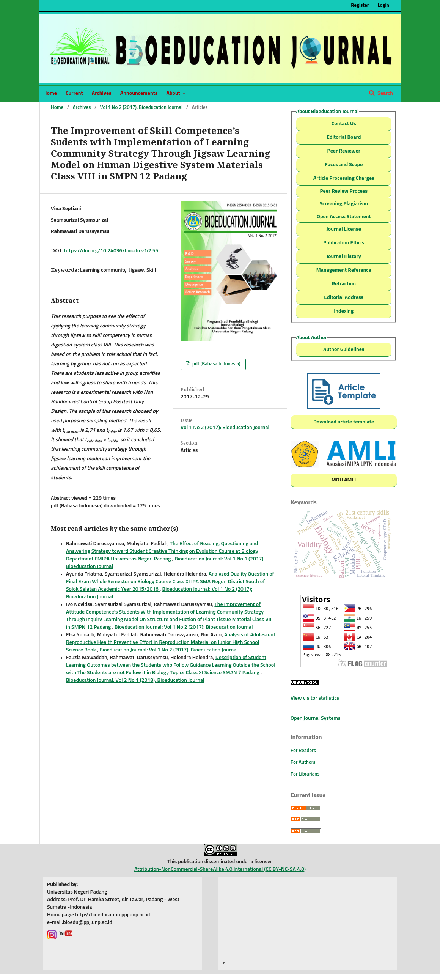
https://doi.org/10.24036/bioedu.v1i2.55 (111, 250)
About (173, 93)
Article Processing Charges (343, 178)
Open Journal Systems (316, 718)
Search (384, 93)
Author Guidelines (343, 349)
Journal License (344, 229)
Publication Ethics (343, 242)
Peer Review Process (344, 191)
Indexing (344, 311)
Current (74, 93)
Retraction (344, 283)
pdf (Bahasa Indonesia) (215, 364)
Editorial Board (344, 137)
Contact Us (344, 123)
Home (50, 93)
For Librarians (305, 774)
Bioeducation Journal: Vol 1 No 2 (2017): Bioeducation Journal (184, 627)
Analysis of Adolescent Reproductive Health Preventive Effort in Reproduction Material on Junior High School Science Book (170, 642)
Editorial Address (343, 297)
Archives (102, 93)
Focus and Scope (344, 164)
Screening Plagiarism (343, 203)
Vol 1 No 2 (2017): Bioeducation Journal (141, 107)
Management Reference (343, 270)
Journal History (344, 256)
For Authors (303, 762)
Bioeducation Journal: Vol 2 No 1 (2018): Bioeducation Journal (135, 680)
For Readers (303, 750)
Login (383, 5)
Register (360, 5)
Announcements (139, 93)
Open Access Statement (344, 216)
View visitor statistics (315, 698)
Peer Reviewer (343, 151)
